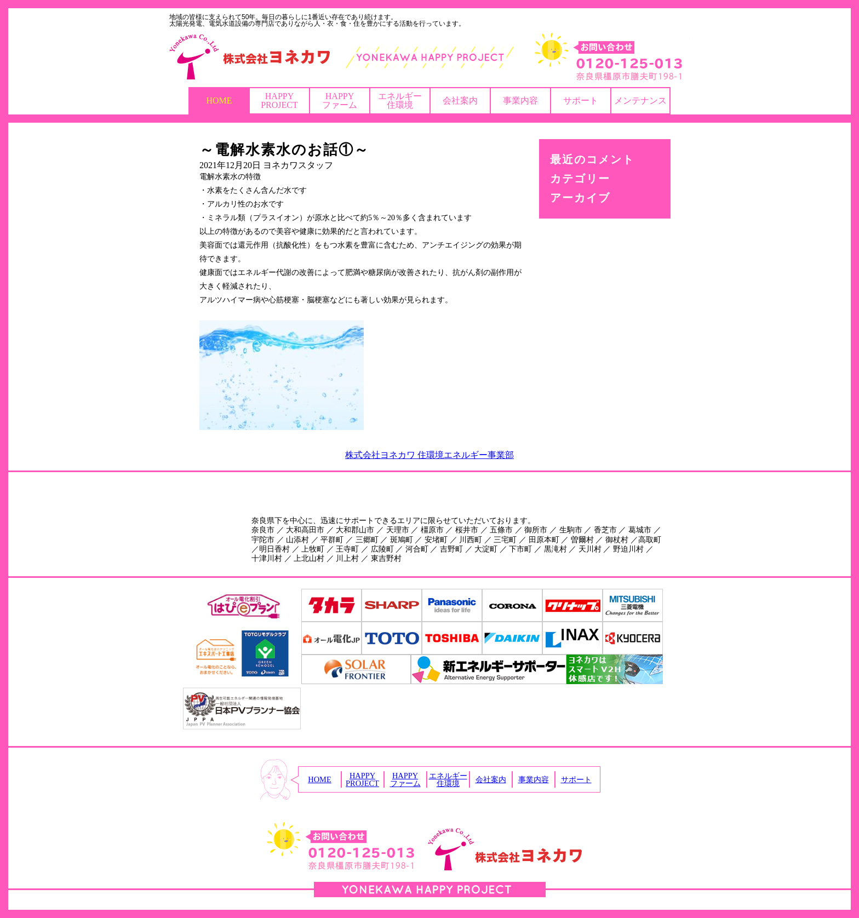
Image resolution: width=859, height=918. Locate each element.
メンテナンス (640, 100)
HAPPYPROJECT (279, 100)
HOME (219, 100)
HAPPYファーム (339, 100)
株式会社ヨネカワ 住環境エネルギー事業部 (429, 455)
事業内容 (520, 100)
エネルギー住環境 (400, 100)
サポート (580, 100)
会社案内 (460, 100)
